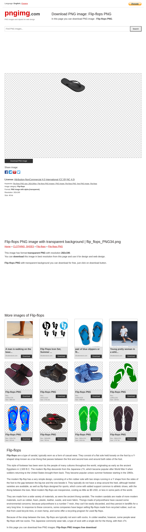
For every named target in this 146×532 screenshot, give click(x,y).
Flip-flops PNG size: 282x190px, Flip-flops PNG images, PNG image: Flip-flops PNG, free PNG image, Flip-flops (55, 184)
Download (26, 356)
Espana (25, 3)
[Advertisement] (73, 53)
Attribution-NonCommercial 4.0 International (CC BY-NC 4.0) (44, 179)
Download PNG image (18, 161)
